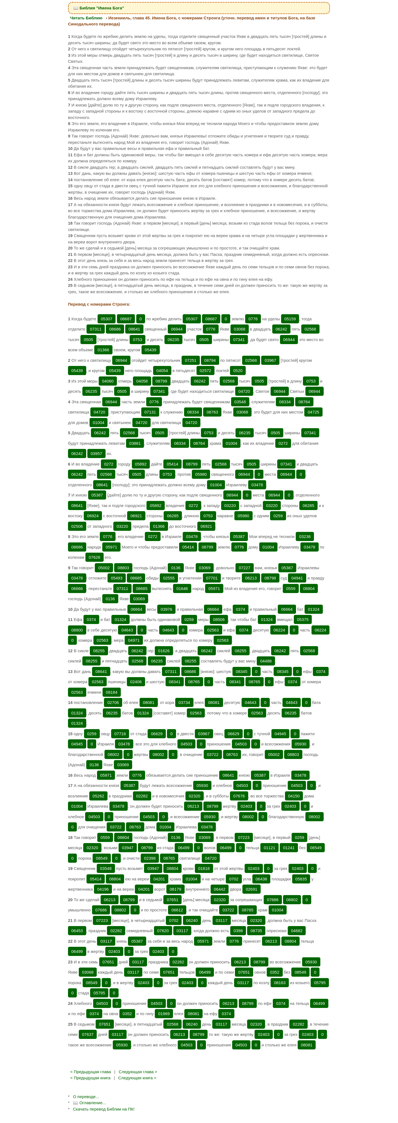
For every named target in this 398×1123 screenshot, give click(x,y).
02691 (251, 889)
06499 (184, 847)
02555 (169, 578)
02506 (77, 526)
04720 (244, 391)
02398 (150, 858)
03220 (230, 505)
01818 (204, 868)
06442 (220, 889)
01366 (103, 349)
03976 (166, 609)
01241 (289, 847)
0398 (238, 930)
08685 (136, 578)
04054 (162, 370)
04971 (134, 640)
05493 (116, 578)
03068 (239, 329)
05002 (104, 567)
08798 (270, 578)
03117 (221, 920)
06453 (77, 930)
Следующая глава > (138, 1071)
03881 (135, 443)
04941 (297, 578)
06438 (261, 879)
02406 (136, 681)
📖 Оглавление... (89, 1102)
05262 (98, 796)
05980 (201, 474)
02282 (142, 796)
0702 (233, 879)
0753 (137, 339)
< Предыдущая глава (90, 1071)
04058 (142, 381)
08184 (111, 692)
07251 (191, 360)
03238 (305, 536)
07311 (95, 329)
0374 (240, 609)
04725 (313, 412)
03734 (184, 702)
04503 (186, 744)
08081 (149, 702)
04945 (280, 733)
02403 (246, 806)
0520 (237, 370)
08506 (219, 619)
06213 (251, 578)
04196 (103, 889)
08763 (212, 412)
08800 (77, 630)
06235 (173, 339)
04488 (266, 661)
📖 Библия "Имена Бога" (98, 8)
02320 (194, 796)
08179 (175, 889)
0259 (277, 515)
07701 (212, 578)
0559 (290, 588)
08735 (256, 930)
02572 (205, 370)
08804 (309, 588)
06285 (308, 505)
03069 (205, 567)
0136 (175, 567)
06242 (281, 329)
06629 (157, 733)
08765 (194, 681)
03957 (96, 453)
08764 (304, 401)
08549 (316, 847)
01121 (269, 847)
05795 (320, 982)
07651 (172, 899)
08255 (99, 650)
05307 (106, 318)
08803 (123, 567)
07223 (244, 837)
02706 (113, 702)
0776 (253, 318)
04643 (127, 630)
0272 (283, 443)
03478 (257, 484)
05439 (150, 349)
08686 (115, 329)
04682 (297, 930)
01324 (314, 609)
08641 (134, 329)
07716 (120, 733)
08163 (280, 982)
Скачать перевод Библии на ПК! (104, 1109)
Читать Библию (86, 17)
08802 (292, 899)
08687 (126, 318)
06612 (177, 910)
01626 (164, 650)
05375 (303, 619)
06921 (136, 515)
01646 (182, 588)
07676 (239, 796)
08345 (241, 671)
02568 (310, 329)
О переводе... (86, 1096)
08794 (210, 360)
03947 (127, 847)
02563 (213, 630)
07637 (88, 1034)
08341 (174, 681)
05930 (301, 744)
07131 (150, 412)
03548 (240, 401)
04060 (108, 381)
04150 (294, 796)
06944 (177, 329)
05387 (97, 495)
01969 (164, 1013)
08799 (161, 381)
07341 (239, 339)
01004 (98, 422)
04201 (159, 879)
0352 (274, 972)
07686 (273, 899)
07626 (94, 557)
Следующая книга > (137, 1077)
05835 (301, 879)
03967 (270, 360)
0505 (88, 339)
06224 (279, 630)
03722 (213, 754)
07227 (244, 567)
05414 (172, 464)
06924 (93, 515)
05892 (141, 464)
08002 (113, 754)
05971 (111, 547)
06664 (136, 609)
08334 (285, 401)
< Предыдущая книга (90, 1077)
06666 (77, 588)
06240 (192, 920)
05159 (290, 318)
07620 (163, 930)
